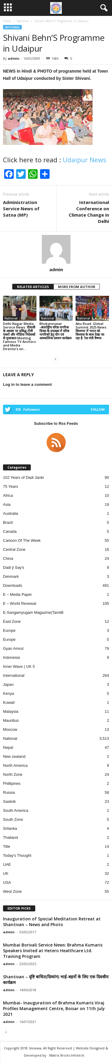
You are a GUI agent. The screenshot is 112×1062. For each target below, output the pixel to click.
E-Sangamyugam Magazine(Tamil (32, 612)
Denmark (11, 576)
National (12, 27)
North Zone (12, 774)
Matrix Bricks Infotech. (67, 1055)
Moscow (10, 729)
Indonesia (11, 657)
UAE (7, 864)
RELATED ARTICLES (33, 286)
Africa (8, 495)
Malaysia (10, 711)
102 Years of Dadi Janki (23, 477)
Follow (98, 409)
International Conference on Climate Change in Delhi (89, 211)
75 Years (10, 486)
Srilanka (10, 828)
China (8, 558)
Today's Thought (17, 855)
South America (15, 810)
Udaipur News (84, 159)
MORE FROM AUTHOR (76, 286)
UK (5, 873)
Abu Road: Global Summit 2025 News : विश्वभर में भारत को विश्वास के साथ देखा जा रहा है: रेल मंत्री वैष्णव (92, 330)
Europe (9, 630)
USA (7, 882)
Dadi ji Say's (13, 567)
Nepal (8, 747)
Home (7, 21)
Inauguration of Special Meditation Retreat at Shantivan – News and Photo (52, 921)
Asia (6, 504)
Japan (8, 684)
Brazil (8, 522)
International (13, 675)
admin (13, 58)
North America (15, 765)
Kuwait (9, 702)
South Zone (13, 819)
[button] (102, 8)
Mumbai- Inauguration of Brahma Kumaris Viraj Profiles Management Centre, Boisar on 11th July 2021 (54, 1008)
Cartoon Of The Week (22, 540)
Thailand (10, 837)
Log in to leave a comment (27, 384)
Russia (9, 792)
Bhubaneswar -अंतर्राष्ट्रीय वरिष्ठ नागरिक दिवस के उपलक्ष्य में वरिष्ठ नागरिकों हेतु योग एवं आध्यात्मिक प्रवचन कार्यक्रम (55, 330)
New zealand (14, 756)
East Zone (12, 621)
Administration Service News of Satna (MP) (21, 208)
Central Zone (14, 549)
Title (6, 846)
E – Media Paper (17, 594)
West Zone (12, 891)
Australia (10, 513)
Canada (10, 531)
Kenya (8, 693)
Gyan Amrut (13, 648)
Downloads (12, 585)
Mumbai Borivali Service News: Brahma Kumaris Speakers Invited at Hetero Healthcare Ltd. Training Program (52, 950)
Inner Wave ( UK (18, 666)
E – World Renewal (19, 603)
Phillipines (12, 783)
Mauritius (11, 720)
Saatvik (9, 801)
